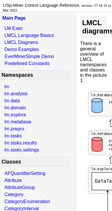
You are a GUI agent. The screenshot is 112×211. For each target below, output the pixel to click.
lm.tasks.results (20, 142)
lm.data (12, 100)
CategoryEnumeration (27, 201)
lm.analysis (16, 93)
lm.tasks (13, 135)
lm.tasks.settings (21, 149)
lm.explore (15, 114)
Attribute (13, 180)
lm (6, 86)
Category (13, 194)
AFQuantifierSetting (24, 173)
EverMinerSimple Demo (29, 56)
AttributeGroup (19, 187)
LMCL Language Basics (29, 35)
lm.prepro (14, 128)
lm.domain (15, 107)
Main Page (14, 18)
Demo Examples (21, 49)
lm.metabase (17, 121)
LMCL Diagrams (21, 42)
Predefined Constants (27, 63)
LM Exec (13, 28)
